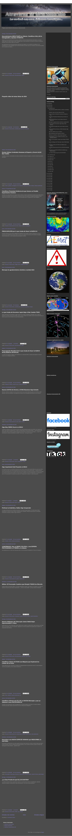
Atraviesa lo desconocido (9, 824)
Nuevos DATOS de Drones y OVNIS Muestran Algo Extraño (20, 390)
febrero (50, 169)
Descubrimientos (18, 75)
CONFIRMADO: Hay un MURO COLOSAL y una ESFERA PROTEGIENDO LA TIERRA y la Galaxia (19, 547)
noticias (32, 185)
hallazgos (23, 656)
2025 (49, 105)
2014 (49, 188)
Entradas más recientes (8, 815)
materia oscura (15, 384)
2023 (49, 173)
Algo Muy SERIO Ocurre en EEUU (12, 427)
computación (17, 616)
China (6, 695)
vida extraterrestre (34, 734)
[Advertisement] (23, 86)
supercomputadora (34, 616)
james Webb (28, 656)
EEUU (20, 421)
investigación (14, 185)
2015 (49, 186)
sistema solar (22, 578)
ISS (18, 185)
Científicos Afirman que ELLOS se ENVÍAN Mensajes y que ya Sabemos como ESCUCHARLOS (21, 701)
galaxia (17, 578)
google (21, 616)
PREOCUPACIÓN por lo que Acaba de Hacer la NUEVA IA (19, 231)
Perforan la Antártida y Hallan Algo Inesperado (16, 508)
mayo (50, 164)
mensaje (31, 306)
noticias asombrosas (38, 185)
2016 (49, 184)
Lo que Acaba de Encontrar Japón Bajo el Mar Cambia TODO (21, 312)
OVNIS (23, 421)
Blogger (42, 832)
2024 (49, 106)
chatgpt (16, 264)
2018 (49, 181)
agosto (50, 159)
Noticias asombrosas (8, 825)
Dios (17, 225)
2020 (49, 178)
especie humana (35, 774)
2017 (49, 183)
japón (23, 345)
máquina (9, 695)
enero (50, 171)
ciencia (10, 541)
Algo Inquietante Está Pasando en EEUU (14, 467)
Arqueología (12, 774)
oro (20, 695)
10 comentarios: (16, 127)
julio (50, 161)
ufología (21, 811)
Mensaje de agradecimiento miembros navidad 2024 (18, 270)
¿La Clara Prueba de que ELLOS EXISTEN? (15, 779)
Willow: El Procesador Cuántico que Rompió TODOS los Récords (22, 584)
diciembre (51, 108)
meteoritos (21, 185)
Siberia (23, 75)
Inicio (24, 815)
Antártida (6, 541)
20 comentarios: (16, 305)
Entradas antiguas (39, 815)
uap (18, 811)
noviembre (51, 154)
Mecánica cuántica (26, 616)
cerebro (6, 185)
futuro (19, 264)
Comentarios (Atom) (11, 817)
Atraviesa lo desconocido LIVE (10, 827)
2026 (49, 103)
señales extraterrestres (26, 734)
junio (50, 163)
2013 (49, 189)
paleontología (41, 774)
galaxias (9, 185)
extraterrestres (19, 734)
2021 (49, 176)
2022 (49, 175)
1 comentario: (15, 343)
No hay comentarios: (17, 73)
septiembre (51, 158)
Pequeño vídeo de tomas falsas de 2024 (14, 96)
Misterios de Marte (27, 185)
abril (50, 166)
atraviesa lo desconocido (9, 75)
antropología (7, 774)
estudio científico (22, 225)
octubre (50, 156)
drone (17, 421)
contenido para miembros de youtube (22, 128)
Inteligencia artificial (24, 264)
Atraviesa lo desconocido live (10, 225)
